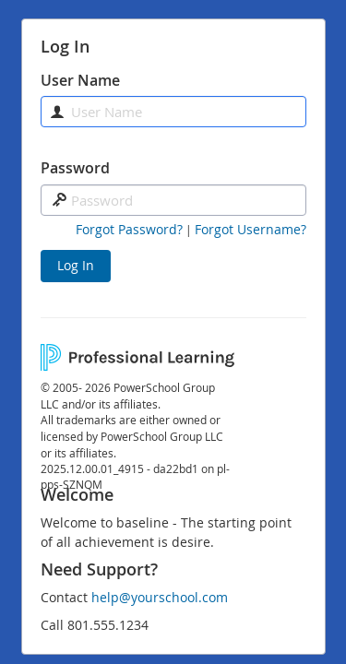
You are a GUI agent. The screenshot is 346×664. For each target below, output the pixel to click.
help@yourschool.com (159, 597)
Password (75, 168)
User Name (80, 80)
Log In (75, 265)
